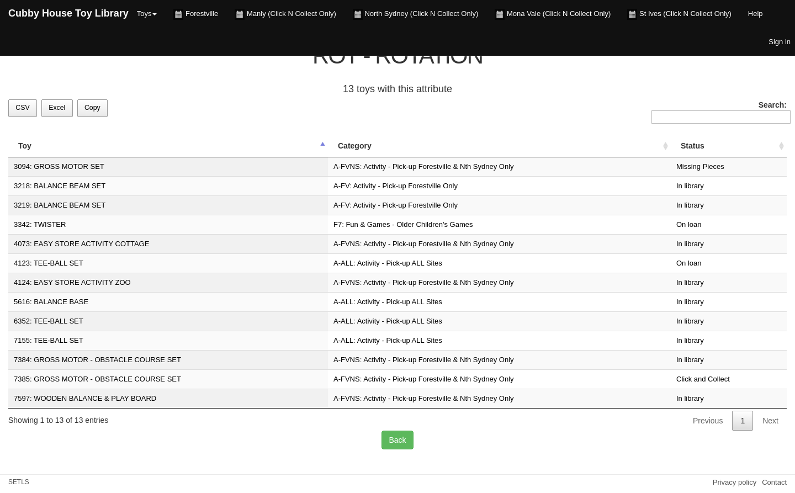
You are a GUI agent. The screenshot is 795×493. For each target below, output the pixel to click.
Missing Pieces (700, 166)
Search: (719, 112)
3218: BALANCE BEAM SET (59, 186)
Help (755, 13)
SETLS (18, 482)
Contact (774, 482)
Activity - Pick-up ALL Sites (399, 263)
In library (690, 186)
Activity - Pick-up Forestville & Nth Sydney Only (438, 166)
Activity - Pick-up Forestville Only (405, 186)
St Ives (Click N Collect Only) (679, 14)
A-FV (341, 186)
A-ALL (343, 263)
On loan (689, 224)
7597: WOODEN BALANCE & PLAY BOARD (85, 398)
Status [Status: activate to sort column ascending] (692, 145)
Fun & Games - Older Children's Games (409, 224)
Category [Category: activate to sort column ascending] (355, 145)
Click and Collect (703, 379)
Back (397, 440)
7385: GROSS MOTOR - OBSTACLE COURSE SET (97, 379)
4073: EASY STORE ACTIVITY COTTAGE (81, 244)
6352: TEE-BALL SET (48, 321)
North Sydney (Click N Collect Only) (416, 14)
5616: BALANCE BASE (51, 302)
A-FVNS (346, 166)
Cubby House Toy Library (68, 13)
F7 (337, 224)
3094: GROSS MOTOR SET (59, 166)
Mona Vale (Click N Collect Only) (553, 14)
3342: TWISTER (40, 224)
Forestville (195, 14)
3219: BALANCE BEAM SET (59, 205)
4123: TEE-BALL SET (48, 263)
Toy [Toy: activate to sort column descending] (24, 145)
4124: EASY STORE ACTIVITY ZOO (72, 282)
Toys (147, 13)
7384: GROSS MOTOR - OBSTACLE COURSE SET (97, 360)
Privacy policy (734, 482)
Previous (708, 420)
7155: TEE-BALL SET (48, 340)
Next (770, 420)
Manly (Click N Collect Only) (285, 14)
